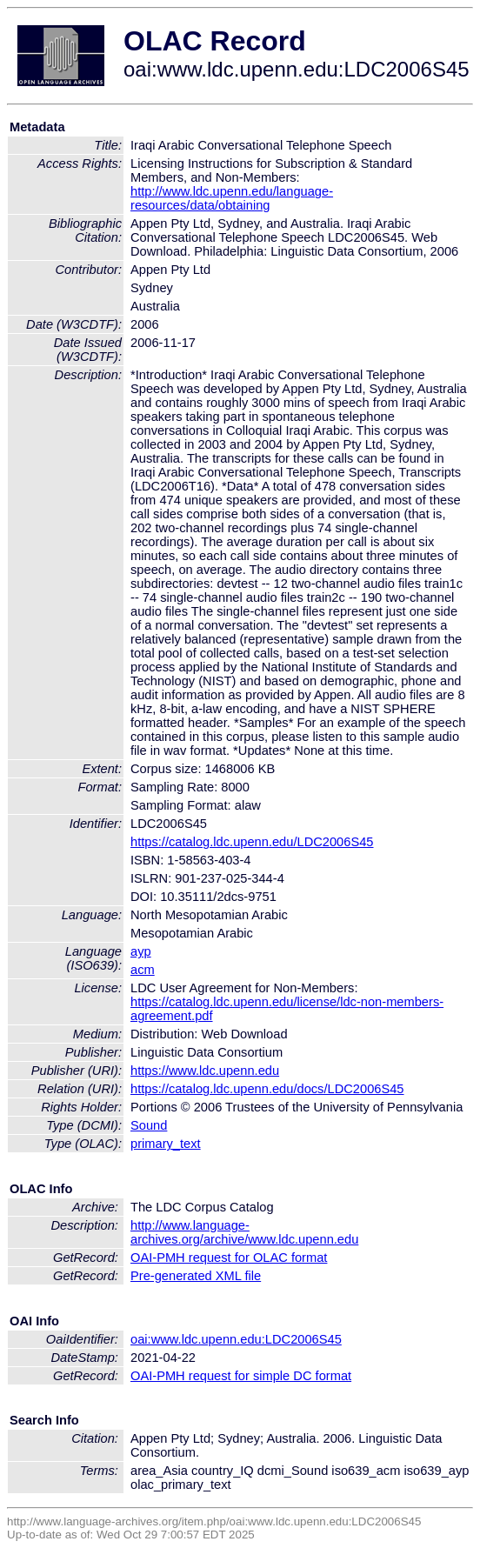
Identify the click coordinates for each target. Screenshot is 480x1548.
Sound (148, 1125)
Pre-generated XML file (195, 1276)
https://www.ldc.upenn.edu (204, 1071)
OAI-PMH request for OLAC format (228, 1257)
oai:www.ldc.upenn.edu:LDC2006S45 (236, 1339)
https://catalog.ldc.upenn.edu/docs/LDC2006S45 (267, 1089)
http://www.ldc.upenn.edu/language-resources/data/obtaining (231, 198)
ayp (140, 951)
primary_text (165, 1144)
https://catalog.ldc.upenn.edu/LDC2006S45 (252, 842)
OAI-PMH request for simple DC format (240, 1376)
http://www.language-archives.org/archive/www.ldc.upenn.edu (244, 1232)
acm (142, 970)
